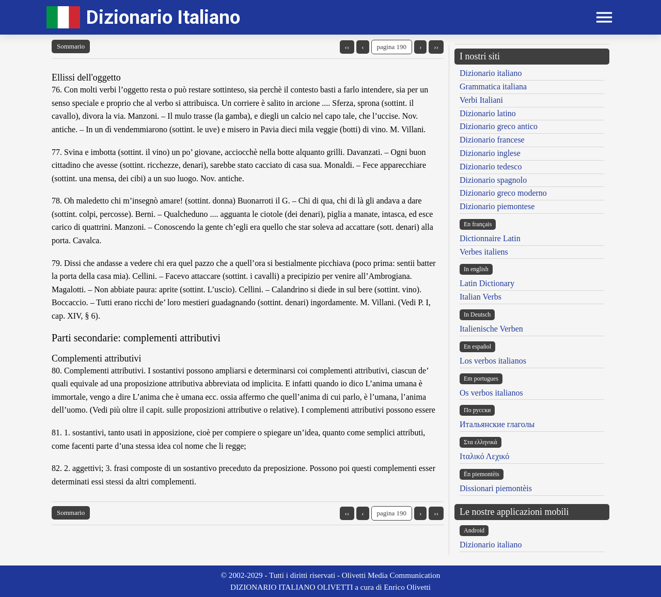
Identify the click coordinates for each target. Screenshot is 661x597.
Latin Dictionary (487, 283)
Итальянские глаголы (497, 424)
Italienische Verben (491, 328)
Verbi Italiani (481, 100)
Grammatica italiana (493, 86)
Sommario (71, 46)
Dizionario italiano (491, 73)
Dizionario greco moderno (503, 192)
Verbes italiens (484, 251)
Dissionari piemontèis (496, 488)
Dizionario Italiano (163, 17)
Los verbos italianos (493, 360)
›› (436, 47)
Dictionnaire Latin (490, 238)
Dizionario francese (492, 139)
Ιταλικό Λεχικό (484, 456)
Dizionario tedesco (491, 166)
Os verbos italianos (491, 392)
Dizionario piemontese (497, 206)
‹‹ (347, 47)
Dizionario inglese (490, 153)
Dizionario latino (488, 113)
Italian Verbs (480, 296)
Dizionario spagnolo (493, 180)
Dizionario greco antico (499, 126)
